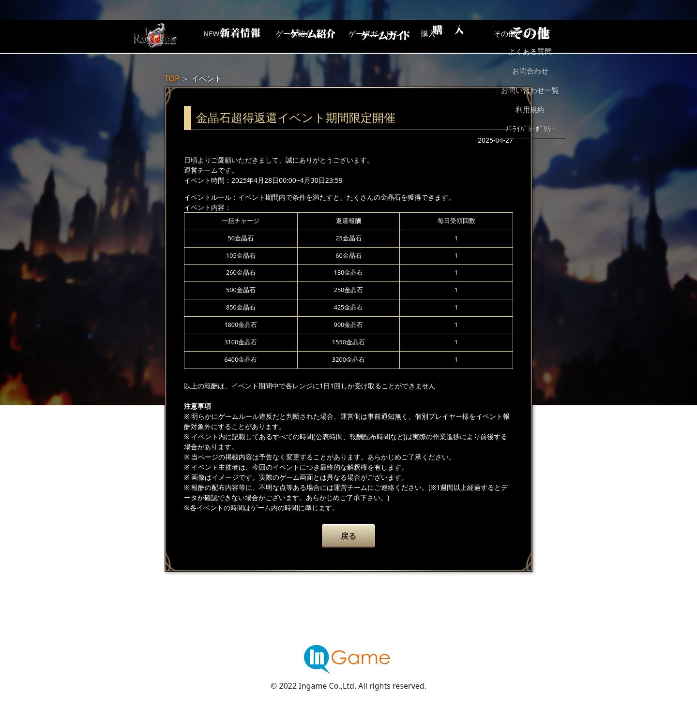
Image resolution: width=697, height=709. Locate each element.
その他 (539, 36)
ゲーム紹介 (307, 36)
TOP (172, 78)
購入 (462, 36)
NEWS (230, 36)
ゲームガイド (384, 36)
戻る (348, 536)
